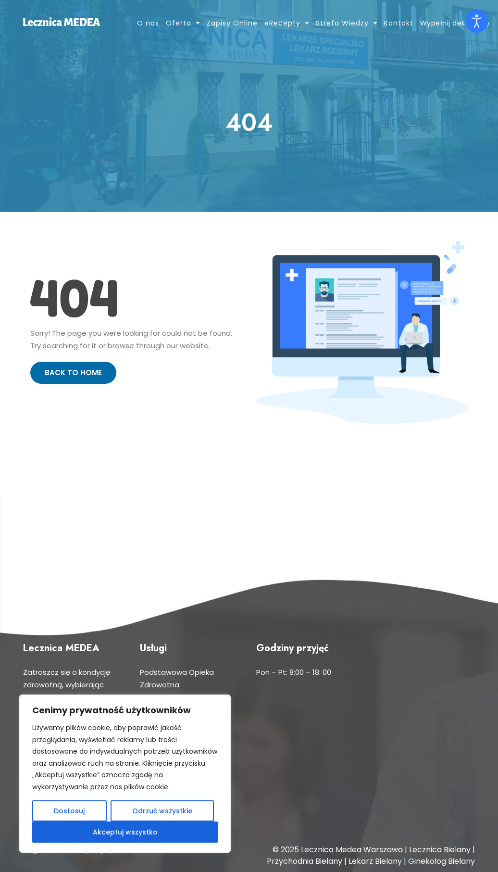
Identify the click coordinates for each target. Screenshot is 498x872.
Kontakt (398, 23)
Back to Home (73, 372)
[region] (125, 774)
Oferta (178, 23)
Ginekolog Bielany (441, 861)
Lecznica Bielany (440, 849)
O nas (148, 23)
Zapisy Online (232, 23)
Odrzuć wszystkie (162, 811)
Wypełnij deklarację (455, 23)
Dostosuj (69, 811)
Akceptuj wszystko (125, 832)
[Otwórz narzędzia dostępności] (476, 21)
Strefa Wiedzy (342, 23)
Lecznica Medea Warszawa (352, 849)
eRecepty (282, 23)
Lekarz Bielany (375, 861)
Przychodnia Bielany (304, 861)
